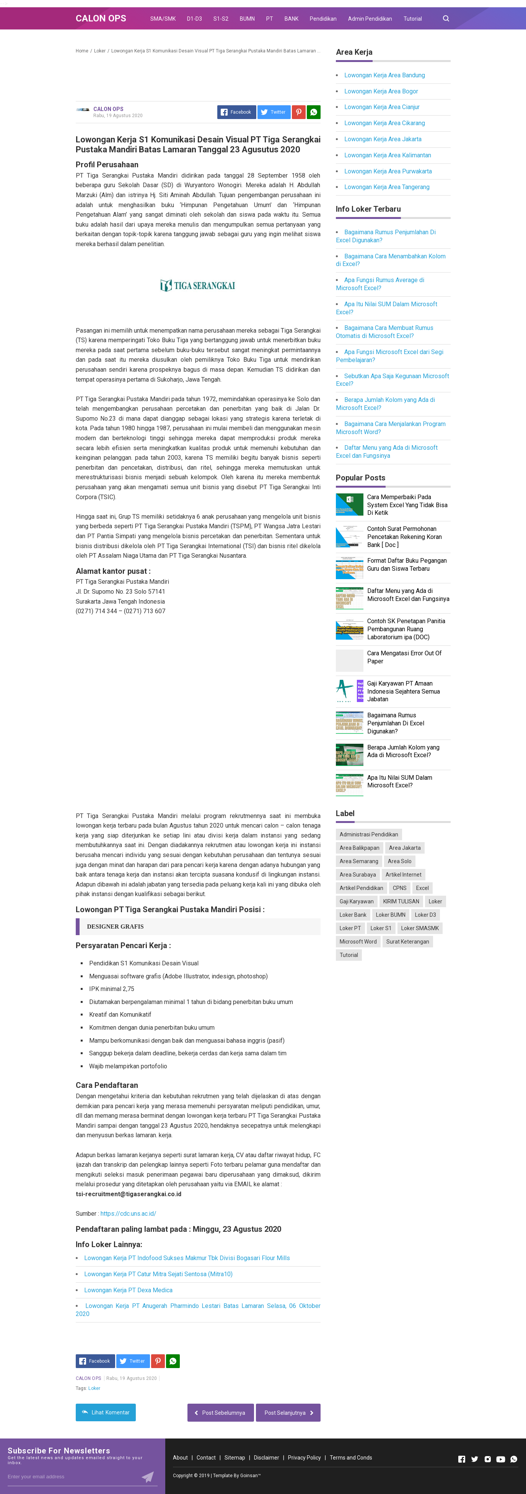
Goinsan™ (250, 1475)
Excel (422, 888)
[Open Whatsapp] (513, 1459)
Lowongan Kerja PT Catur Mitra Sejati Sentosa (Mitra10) (158, 1274)
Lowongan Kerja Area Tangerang (387, 187)
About (180, 1458)
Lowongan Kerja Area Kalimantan (387, 155)
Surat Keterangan (407, 942)
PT (269, 19)
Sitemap (235, 1458)
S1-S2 (220, 19)
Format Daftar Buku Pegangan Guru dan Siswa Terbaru (407, 564)
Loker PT (350, 928)
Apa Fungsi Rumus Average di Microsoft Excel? (380, 284)
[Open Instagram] (487, 1459)
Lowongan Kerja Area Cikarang (384, 123)
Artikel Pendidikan (361, 888)
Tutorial (413, 19)
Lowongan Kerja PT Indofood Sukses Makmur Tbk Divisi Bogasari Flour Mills (187, 1258)
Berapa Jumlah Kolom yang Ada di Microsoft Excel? (403, 751)
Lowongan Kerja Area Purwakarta (388, 171)
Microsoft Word (358, 942)
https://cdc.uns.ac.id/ (128, 1213)
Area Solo (400, 861)
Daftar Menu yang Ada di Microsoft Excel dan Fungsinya (387, 451)
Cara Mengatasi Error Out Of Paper (404, 657)
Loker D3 (425, 915)
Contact (206, 1458)
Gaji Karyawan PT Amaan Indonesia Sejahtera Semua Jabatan (403, 691)
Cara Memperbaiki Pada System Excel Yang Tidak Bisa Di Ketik (407, 505)
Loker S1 (381, 928)
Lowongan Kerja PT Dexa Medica (128, 1290)
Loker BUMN (390, 915)
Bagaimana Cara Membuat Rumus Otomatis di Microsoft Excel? (384, 332)
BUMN (247, 19)
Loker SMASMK (420, 928)
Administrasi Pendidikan (369, 834)
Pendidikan (323, 19)
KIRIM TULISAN (401, 901)
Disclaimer (266, 1458)
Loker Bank (353, 915)
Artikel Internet (404, 875)
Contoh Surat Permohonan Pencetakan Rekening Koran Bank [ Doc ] (404, 537)
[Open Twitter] (474, 1459)
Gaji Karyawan (357, 901)
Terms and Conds (351, 1458)
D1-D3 (194, 19)
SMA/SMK (163, 19)
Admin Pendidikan (370, 19)
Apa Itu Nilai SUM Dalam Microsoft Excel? (399, 781)
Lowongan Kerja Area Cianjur (382, 107)
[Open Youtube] (500, 1459)
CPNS (400, 888)
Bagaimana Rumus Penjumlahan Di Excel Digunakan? (395, 723)
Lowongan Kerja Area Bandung (384, 75)
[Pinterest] (299, 112)
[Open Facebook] (461, 1459)
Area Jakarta (405, 848)
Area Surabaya (358, 875)
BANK (291, 19)
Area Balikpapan (359, 848)
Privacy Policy (304, 1458)
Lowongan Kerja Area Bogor (381, 91)
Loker (94, 1388)
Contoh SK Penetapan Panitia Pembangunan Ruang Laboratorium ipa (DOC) (406, 629)
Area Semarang (359, 861)
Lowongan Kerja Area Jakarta (383, 139)
